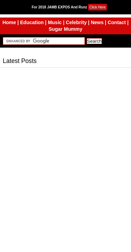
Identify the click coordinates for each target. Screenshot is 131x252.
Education (32, 22)
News (97, 22)
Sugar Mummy (65, 29)
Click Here (97, 7)
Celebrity (76, 22)
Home (9, 22)
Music (55, 22)
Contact (117, 22)
